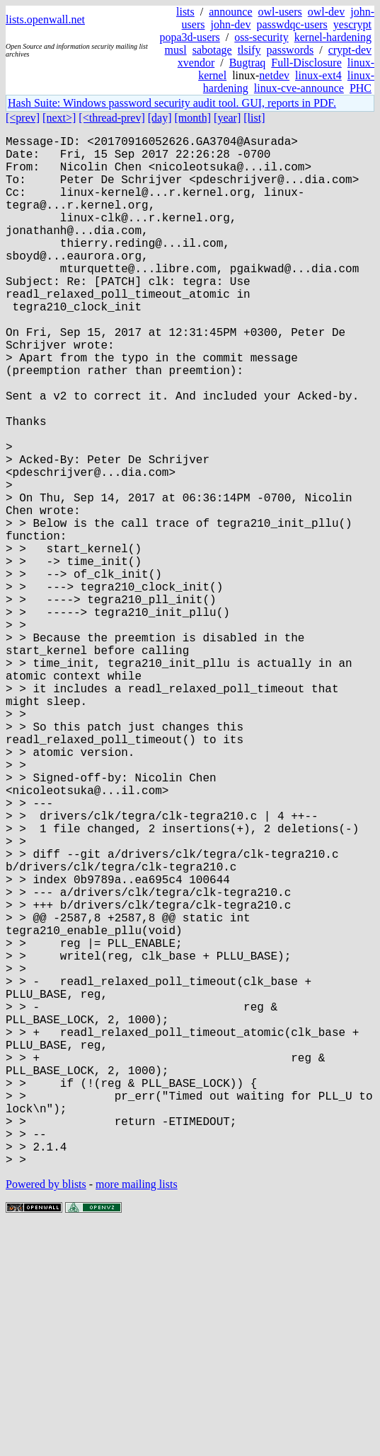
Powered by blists (46, 1413)
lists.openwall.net (45, 19)
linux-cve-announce (299, 88)
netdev (274, 75)
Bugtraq (247, 63)
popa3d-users (190, 37)
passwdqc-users (291, 24)
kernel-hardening (333, 37)
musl (176, 50)
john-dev (231, 24)
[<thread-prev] (111, 118)
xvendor (196, 63)
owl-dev (326, 12)
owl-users (280, 12)
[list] (254, 118)
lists (185, 12)
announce (230, 12)
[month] (193, 118)
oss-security (261, 37)
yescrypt (352, 24)
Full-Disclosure (306, 63)
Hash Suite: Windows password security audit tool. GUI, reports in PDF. (172, 103)
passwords (290, 50)
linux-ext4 (318, 75)
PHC (361, 88)
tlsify (249, 50)
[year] (227, 118)
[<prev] (23, 118)
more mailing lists (137, 1413)
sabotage (212, 50)
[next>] (59, 118)
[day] (160, 118)
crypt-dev (350, 50)
